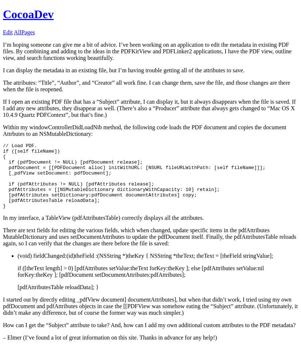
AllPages (24, 32)
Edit (8, 32)
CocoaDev (28, 14)
